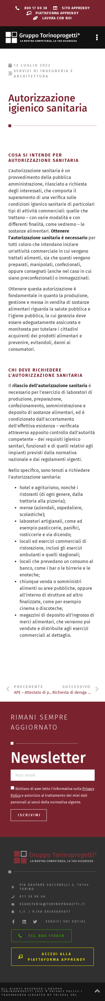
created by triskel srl (54, 994)
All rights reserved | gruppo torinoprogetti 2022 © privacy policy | (42, 990)
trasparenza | (15, 994)
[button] (96, 37)
